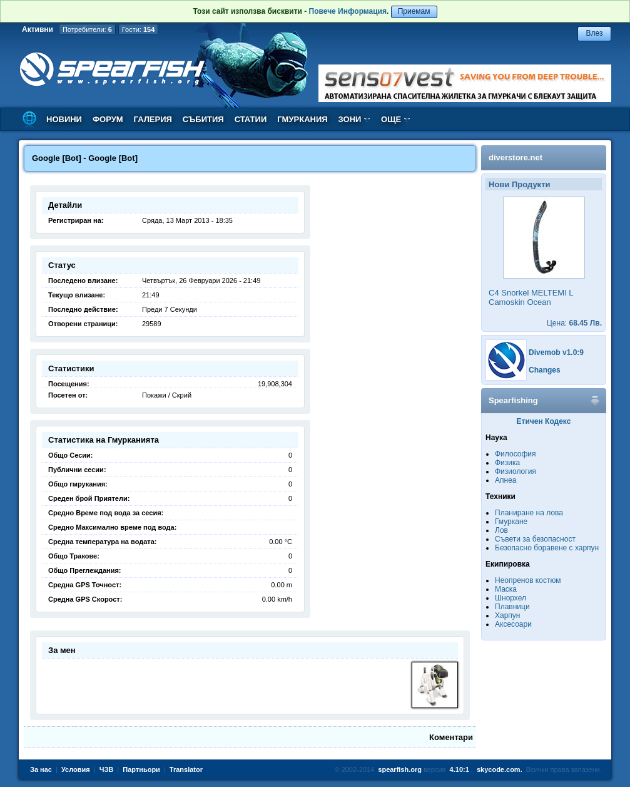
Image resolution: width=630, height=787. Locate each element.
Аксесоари (513, 624)
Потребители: (87, 29)
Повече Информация (348, 11)
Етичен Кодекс (544, 421)
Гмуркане (511, 521)
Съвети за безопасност (535, 539)
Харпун (507, 615)
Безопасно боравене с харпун (547, 547)
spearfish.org (400, 769)
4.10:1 (459, 769)
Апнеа (505, 480)
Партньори (141, 769)
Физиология (515, 471)
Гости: (138, 29)
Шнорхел (510, 598)
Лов (501, 530)
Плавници (512, 606)
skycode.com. (499, 769)
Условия (75, 769)
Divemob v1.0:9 (556, 352)
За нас (41, 769)
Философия (515, 454)
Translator (186, 769)
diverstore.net (515, 157)
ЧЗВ (106, 769)
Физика (507, 462)
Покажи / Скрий (166, 395)
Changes (545, 370)
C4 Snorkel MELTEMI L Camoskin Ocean (531, 297)
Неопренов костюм (528, 580)
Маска (506, 589)
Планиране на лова (529, 512)
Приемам (414, 11)
